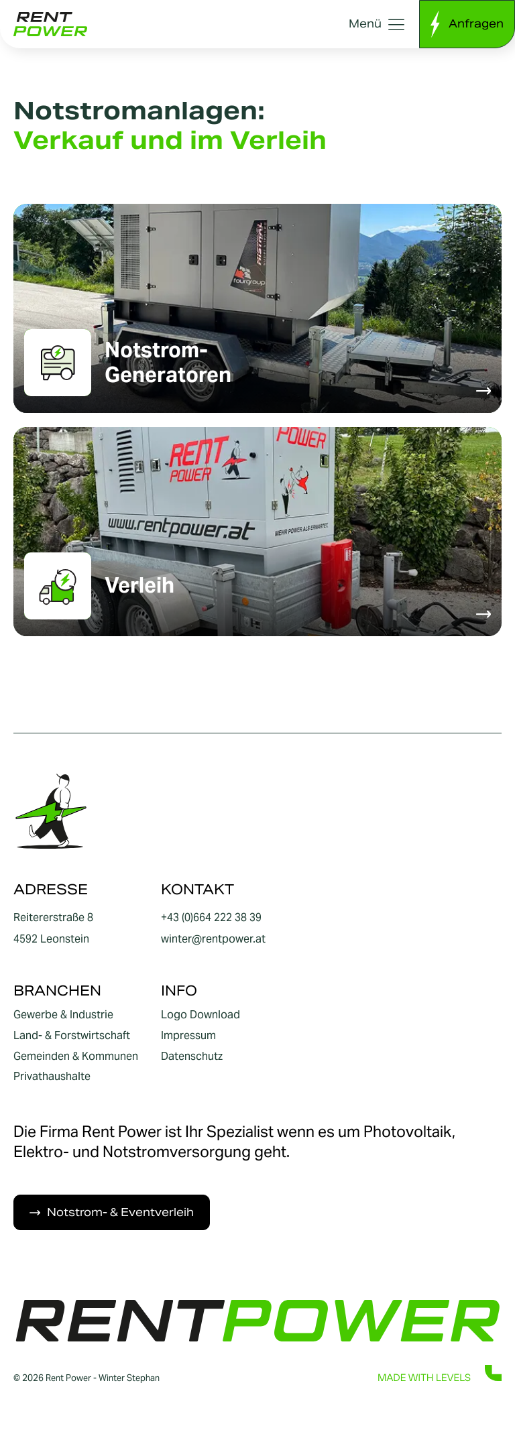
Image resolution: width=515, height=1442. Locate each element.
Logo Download (200, 1015)
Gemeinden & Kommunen (75, 1056)
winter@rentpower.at (213, 939)
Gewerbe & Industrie (63, 1015)
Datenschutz (192, 1056)
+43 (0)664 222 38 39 (211, 917)
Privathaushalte (52, 1076)
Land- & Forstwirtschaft (71, 1035)
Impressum (188, 1035)
